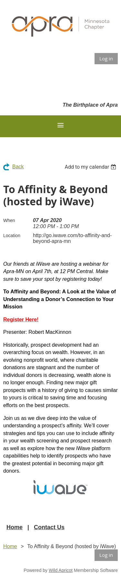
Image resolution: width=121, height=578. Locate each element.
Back (18, 166)
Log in (106, 58)
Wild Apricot (61, 570)
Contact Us (49, 527)
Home (14, 527)
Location (11, 235)
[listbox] (91, 167)
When (9, 220)
